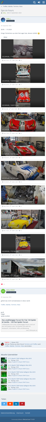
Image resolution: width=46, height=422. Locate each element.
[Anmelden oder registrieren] (39, 2)
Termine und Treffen (30, 344)
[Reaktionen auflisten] (3, 284)
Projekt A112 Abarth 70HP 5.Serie (20, 362)
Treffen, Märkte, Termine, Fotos (10, 305)
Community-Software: (23, 419)
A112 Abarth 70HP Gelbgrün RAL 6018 (19, 358)
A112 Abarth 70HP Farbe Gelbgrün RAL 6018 (21, 372)
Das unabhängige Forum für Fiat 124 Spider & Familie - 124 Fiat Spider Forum (19, 321)
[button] (43, 2)
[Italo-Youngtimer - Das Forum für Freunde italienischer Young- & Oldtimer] (2, 2)
